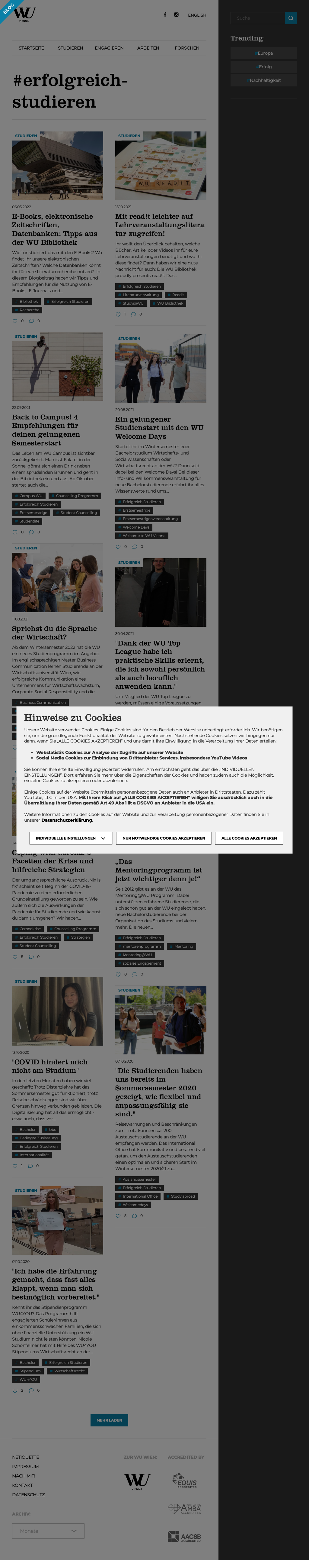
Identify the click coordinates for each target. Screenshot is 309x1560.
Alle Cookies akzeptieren (249, 838)
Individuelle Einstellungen (66, 838)
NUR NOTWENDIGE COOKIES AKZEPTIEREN (164, 838)
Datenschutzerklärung (66, 820)
